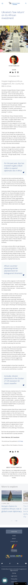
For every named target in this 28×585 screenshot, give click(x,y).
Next (16, 522)
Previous (12, 522)
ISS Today (20, 441)
